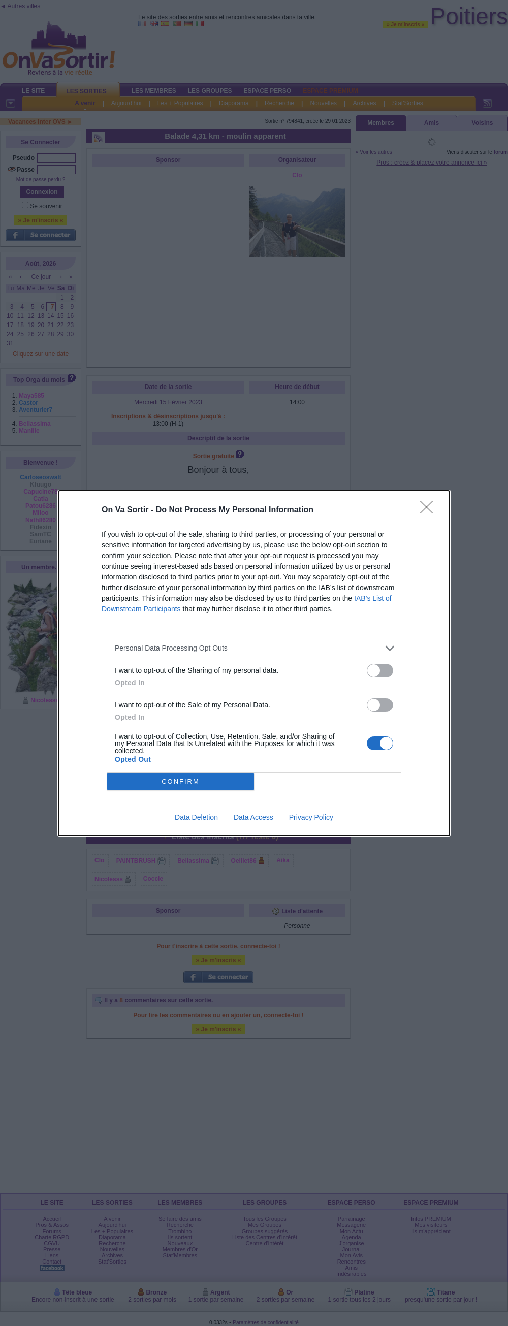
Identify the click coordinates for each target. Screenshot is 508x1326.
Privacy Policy (311, 817)
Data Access (253, 817)
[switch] (380, 670)
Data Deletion (196, 817)
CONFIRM (181, 781)
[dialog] (254, 663)
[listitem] (254, 648)
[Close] (429, 510)
